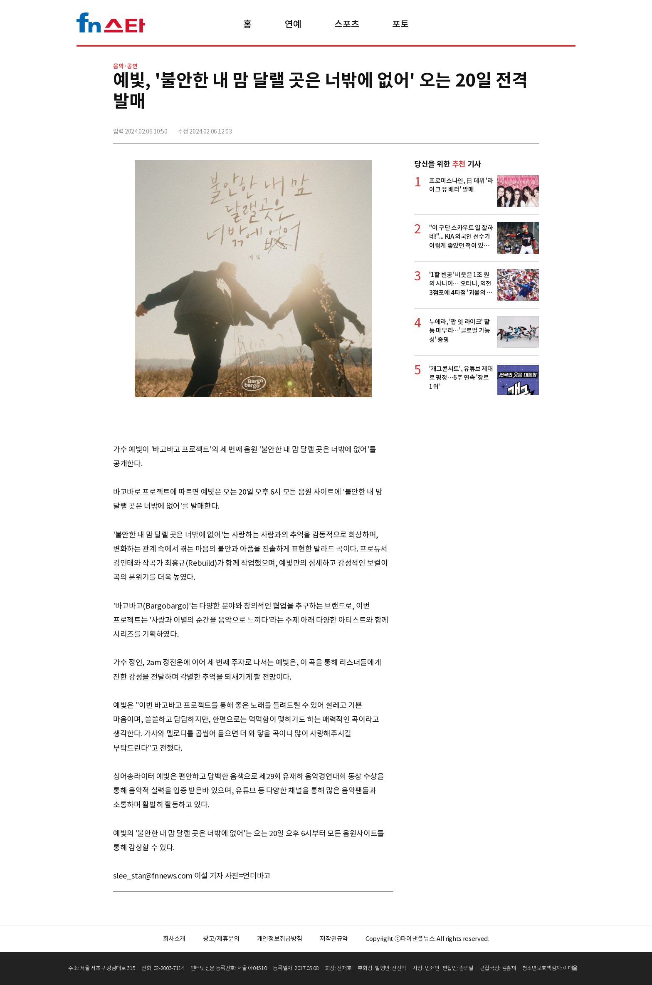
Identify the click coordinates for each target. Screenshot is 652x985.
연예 (293, 24)
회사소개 (174, 939)
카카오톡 (513, 128)
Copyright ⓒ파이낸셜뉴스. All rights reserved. (427, 939)
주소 (532, 128)
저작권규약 (334, 939)
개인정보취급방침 (279, 939)
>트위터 (495, 128)
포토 (400, 24)
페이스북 (477, 128)
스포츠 (346, 24)
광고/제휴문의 (221, 939)
